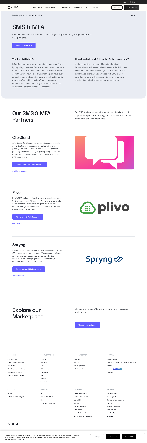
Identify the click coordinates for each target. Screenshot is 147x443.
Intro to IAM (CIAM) (47, 397)
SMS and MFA (35, 15)
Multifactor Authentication (115, 400)
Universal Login (112, 393)
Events (10, 393)
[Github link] (17, 424)
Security (76, 403)
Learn (42, 393)
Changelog (44, 372)
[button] (117, 7)
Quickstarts (44, 362)
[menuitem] (37, 7)
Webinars (44, 382)
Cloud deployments (80, 413)
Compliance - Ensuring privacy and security (121, 362)
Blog (42, 375)
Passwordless (111, 410)
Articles (43, 359)
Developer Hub (13, 359)
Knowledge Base (79, 366)
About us (110, 372)
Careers (115, 369)
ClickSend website (19, 171)
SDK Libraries (45, 369)
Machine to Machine (113, 406)
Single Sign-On (112, 397)
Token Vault (110, 416)
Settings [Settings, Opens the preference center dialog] (97, 440)
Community (77, 359)
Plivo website (17, 223)
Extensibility (78, 400)
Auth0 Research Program (16, 397)
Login (124, 2)
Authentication (79, 410)
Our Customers (112, 359)
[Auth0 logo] (13, 7)
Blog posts (11, 366)
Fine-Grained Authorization (83, 416)
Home (133, 15)
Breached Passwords (114, 413)
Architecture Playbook (48, 403)
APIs (42, 366)
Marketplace (18, 15)
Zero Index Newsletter (15, 372)
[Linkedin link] (13, 424)
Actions (109, 403)
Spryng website (18, 275)
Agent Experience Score (16, 375)
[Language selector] (134, 2)
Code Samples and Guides (16, 362)
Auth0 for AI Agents (80, 393)
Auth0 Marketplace (80, 369)
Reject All (113, 440)
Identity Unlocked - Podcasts (17, 369)
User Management (80, 406)
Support (76, 362)
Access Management (81, 397)
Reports (43, 379)
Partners (109, 366)
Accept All (129, 440)
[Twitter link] (9, 424)
